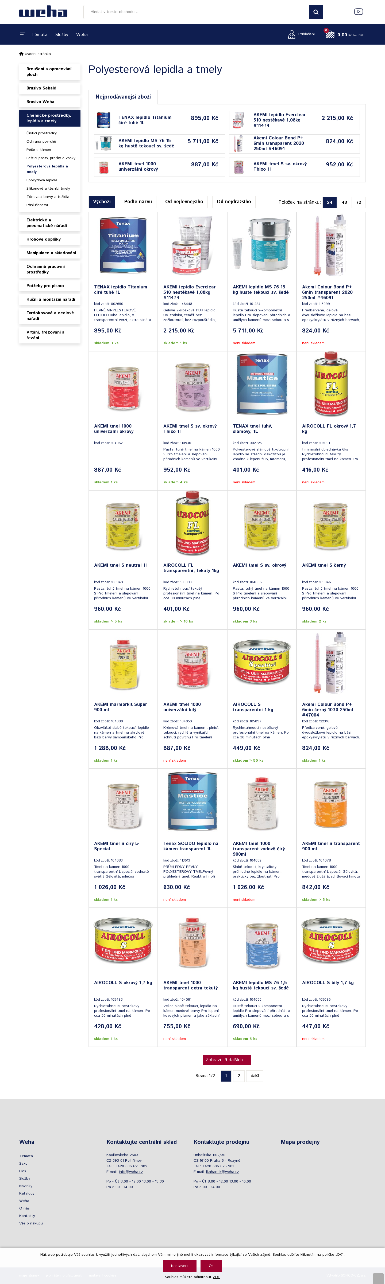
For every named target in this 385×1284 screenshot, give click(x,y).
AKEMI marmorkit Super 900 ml (120, 707)
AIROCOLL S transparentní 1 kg (253, 707)
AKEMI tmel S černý (324, 566)
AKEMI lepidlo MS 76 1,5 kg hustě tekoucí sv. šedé (261, 985)
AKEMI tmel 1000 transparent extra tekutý (190, 985)
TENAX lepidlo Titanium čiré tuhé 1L (145, 120)
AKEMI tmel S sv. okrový (259, 566)
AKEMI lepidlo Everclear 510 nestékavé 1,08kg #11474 (279, 120)
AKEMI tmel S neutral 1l (120, 566)
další (255, 1076)
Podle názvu (138, 201)
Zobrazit (227, 1060)
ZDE (216, 1277)
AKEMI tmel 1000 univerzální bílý (182, 707)
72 (358, 202)
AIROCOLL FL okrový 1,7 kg (329, 429)
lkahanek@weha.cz (222, 1172)
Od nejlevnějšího (184, 201)
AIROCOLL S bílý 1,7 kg (328, 983)
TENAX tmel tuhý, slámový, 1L (252, 429)
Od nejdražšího (234, 201)
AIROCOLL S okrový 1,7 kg (123, 983)
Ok (211, 1266)
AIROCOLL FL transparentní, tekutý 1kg (191, 568)
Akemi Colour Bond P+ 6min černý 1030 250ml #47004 (327, 710)
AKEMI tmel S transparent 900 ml (331, 846)
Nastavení (179, 1266)
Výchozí (102, 201)
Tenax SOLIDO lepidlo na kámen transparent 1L (190, 846)
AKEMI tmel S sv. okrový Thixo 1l (280, 166)
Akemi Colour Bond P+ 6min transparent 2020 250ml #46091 (278, 143)
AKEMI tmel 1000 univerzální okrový (138, 166)
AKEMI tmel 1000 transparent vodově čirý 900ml (259, 849)
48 (344, 202)
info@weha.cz (131, 1172)
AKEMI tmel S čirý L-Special (116, 846)
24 (329, 202)
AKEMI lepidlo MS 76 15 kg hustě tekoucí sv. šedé (146, 143)
